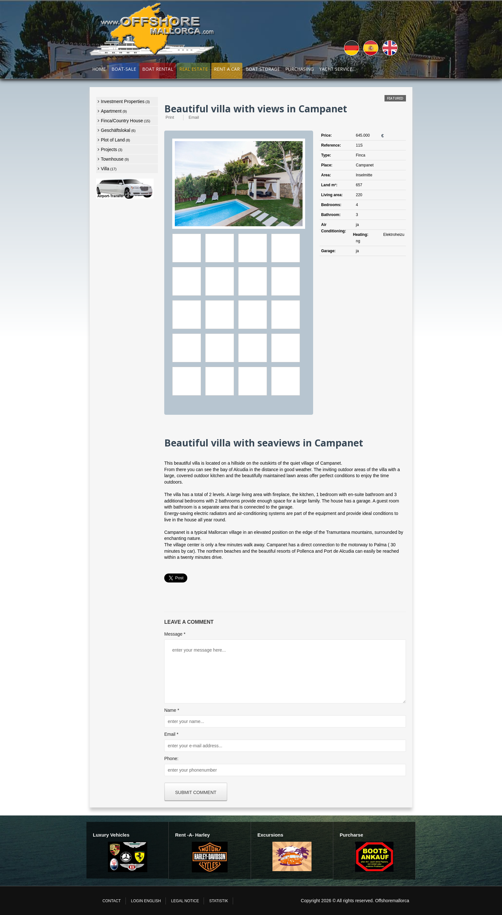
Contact (111, 901)
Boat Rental (157, 69)
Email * (171, 734)
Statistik (218, 901)
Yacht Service (335, 69)
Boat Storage (263, 69)
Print (170, 117)
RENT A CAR (227, 69)
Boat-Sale (123, 69)
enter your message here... (285, 671)
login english (146, 901)
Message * (174, 634)
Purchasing (299, 69)
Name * (171, 710)
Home (99, 69)
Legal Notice (185, 901)
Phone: (171, 758)
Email (194, 117)
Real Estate (193, 69)
